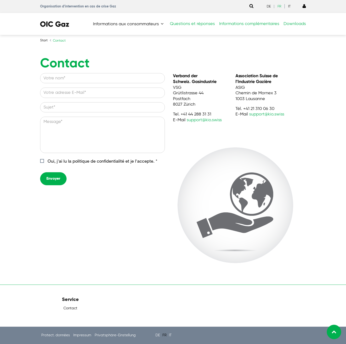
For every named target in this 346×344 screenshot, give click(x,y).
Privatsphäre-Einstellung (115, 335)
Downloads (295, 24)
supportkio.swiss (204, 120)
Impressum (82, 335)
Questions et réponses (192, 24)
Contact (70, 308)
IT (289, 6)
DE (269, 6)
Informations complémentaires (249, 24)
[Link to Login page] (304, 6)
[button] (129, 24)
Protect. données (56, 335)
